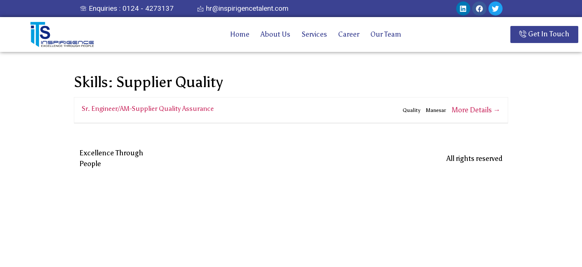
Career (348, 34)
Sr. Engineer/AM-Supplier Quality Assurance (148, 109)
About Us (275, 34)
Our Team (385, 34)
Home (239, 34)
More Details (476, 110)
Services (314, 34)
